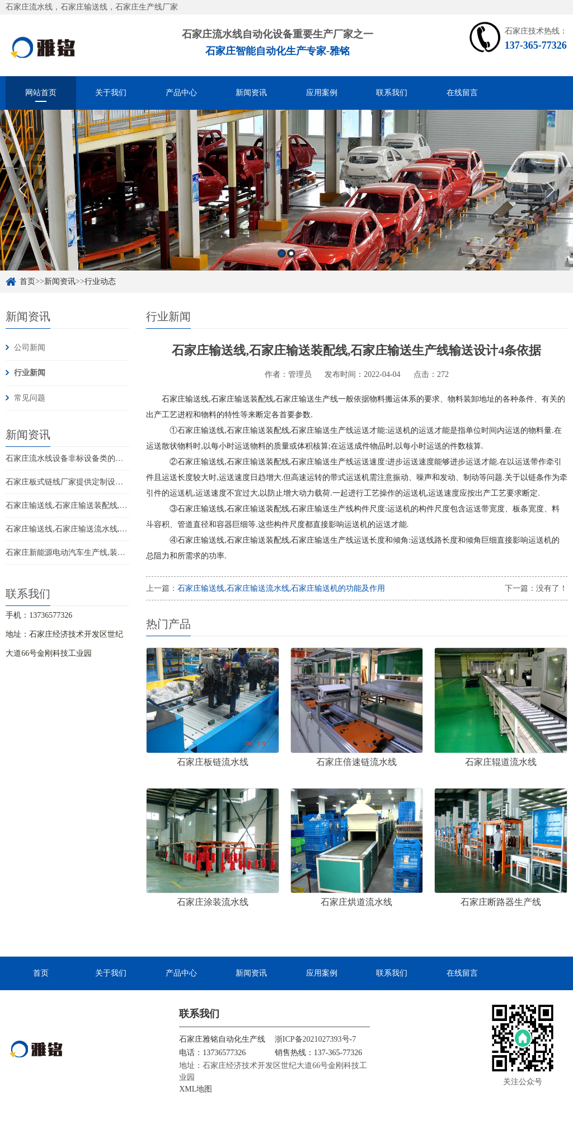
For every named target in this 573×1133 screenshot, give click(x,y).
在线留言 (462, 92)
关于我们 (110, 92)
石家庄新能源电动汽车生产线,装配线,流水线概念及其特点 (105, 552)
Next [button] (550, 190)
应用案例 (321, 92)
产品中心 (181, 92)
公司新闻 (29, 347)
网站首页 (41, 92)
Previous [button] (22, 190)
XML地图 (195, 1089)
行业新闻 (29, 373)
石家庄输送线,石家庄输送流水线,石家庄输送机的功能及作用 (109, 529)
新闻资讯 (251, 92)
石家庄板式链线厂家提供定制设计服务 (72, 482)
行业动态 (100, 281)
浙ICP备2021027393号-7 (315, 1039)
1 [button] (282, 253)
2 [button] (291, 253)
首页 (27, 281)
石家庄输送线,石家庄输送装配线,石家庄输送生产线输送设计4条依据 (123, 505)
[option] (286, 190)
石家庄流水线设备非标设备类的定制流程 (76, 458)
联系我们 (391, 92)
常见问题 (29, 398)
